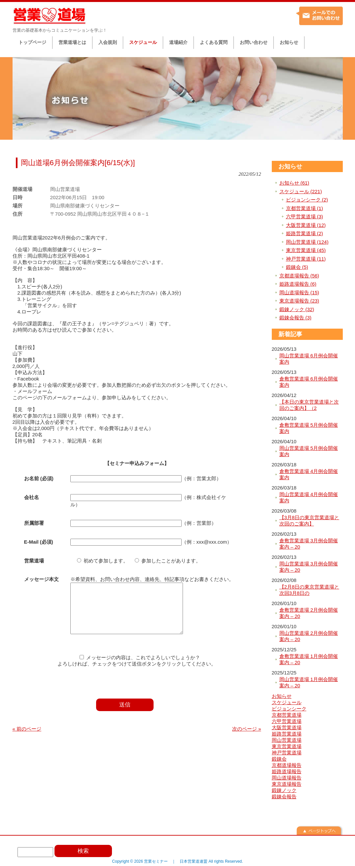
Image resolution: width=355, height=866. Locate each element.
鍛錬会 (279, 759)
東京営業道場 (287, 746)
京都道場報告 (287, 765)
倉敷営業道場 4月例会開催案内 (308, 474)
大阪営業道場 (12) (306, 225)
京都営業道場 (287, 715)
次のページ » (246, 738)
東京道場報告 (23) (299, 301)
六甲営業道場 (287, 721)
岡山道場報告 (287, 777)
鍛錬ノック (284, 790)
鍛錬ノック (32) (296, 309)
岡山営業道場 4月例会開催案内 (308, 497)
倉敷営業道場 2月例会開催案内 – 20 (308, 613)
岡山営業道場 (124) (307, 242)
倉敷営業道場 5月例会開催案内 (308, 428)
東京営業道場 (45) (306, 250)
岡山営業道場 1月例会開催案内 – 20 (308, 682)
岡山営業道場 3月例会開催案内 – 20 (308, 567)
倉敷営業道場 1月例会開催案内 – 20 (308, 659)
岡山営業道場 (287, 740)
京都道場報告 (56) (299, 275)
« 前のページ (27, 738)
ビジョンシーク (289, 708)
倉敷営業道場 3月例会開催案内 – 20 (308, 544)
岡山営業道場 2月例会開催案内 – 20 (308, 636)
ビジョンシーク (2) (307, 199)
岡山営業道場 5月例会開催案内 (308, 451)
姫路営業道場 (287, 734)
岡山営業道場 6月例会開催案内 (308, 359)
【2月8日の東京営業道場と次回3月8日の (309, 590)
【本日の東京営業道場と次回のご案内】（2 (309, 405)
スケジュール (287, 702)
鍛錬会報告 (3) (295, 317)
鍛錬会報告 (284, 796)
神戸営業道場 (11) (306, 259)
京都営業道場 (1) (304, 208)
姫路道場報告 (287, 771)
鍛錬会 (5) (297, 267)
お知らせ (290, 166)
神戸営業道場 (287, 752)
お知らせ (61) (294, 183)
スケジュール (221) (300, 191)
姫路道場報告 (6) (298, 284)
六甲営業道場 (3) (304, 216)
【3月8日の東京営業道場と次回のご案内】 (309, 521)
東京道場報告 (287, 784)
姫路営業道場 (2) (304, 233)
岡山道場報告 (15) (299, 292)
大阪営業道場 (287, 727)
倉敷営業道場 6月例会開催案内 (308, 382)
